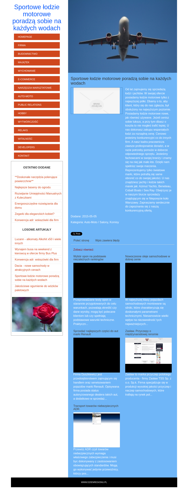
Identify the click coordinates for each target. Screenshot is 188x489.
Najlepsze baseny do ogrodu (33, 187)
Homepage (25, 36)
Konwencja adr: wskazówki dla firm (37, 220)
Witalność (25, 138)
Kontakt (24, 155)
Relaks (23, 130)
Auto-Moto (25, 96)
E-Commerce (26, 79)
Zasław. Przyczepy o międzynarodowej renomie (141, 333)
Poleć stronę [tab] (81, 240)
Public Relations (30, 104)
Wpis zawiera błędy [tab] (107, 240)
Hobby (22, 113)
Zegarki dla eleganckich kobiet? (34, 213)
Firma (22, 45)
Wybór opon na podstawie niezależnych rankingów (89, 258)
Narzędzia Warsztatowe (35, 87)
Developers (26, 147)
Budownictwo (27, 53)
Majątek (24, 62)
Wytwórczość (28, 121)
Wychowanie (27, 70)
